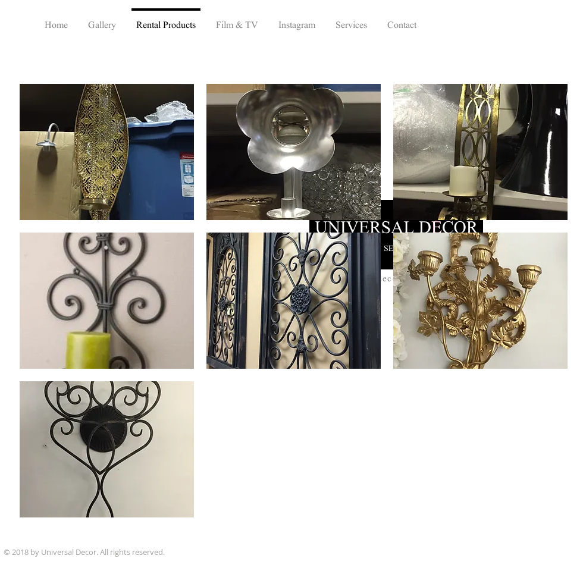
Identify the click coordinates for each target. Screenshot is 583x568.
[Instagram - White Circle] (569, 552)
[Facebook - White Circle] (538, 552)
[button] (107, 152)
